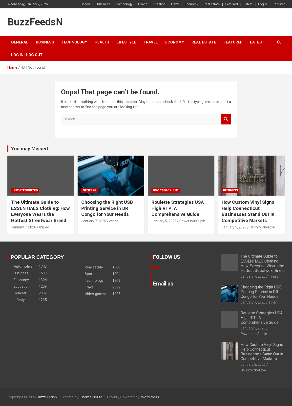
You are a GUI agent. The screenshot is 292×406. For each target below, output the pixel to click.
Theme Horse (91, 397)
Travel (175, 4)
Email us (163, 284)
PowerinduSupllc (192, 221)
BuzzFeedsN (35, 22)
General (86, 4)
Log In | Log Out (26, 55)
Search (226, 119)
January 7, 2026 (23, 227)
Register (279, 4)
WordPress (150, 397)
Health (142, 4)
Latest (248, 4)
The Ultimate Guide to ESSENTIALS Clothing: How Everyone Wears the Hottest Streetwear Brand (40, 211)
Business (103, 4)
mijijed (44, 227)
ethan (113, 221)
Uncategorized (25, 190)
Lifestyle (159, 4)
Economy (191, 4)
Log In (262, 4)
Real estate (212, 4)
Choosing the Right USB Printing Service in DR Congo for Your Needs (107, 208)
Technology (124, 4)
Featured (231, 4)
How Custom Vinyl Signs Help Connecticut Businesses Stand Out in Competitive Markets (248, 211)
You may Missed (29, 149)
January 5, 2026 (163, 221)
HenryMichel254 (262, 227)
